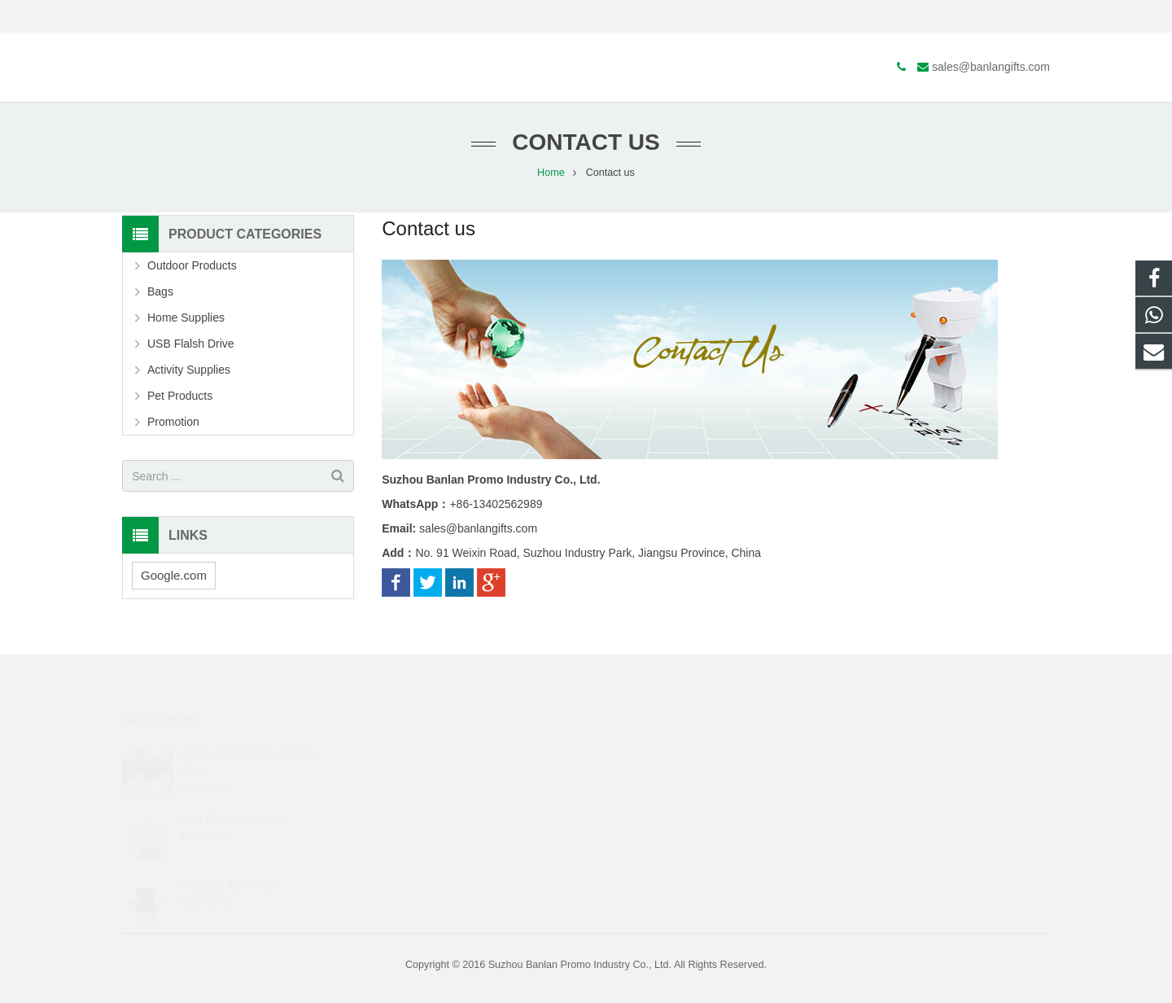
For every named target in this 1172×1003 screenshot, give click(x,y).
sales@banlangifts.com (216, 16)
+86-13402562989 (657, 752)
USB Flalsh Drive (190, 346)
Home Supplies (186, 319)
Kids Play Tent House (234, 799)
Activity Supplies (188, 372)
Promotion (173, 424)
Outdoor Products (192, 267)
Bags (160, 293)
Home (551, 175)
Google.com (174, 578)
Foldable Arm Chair (229, 865)
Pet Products (179, 398)
